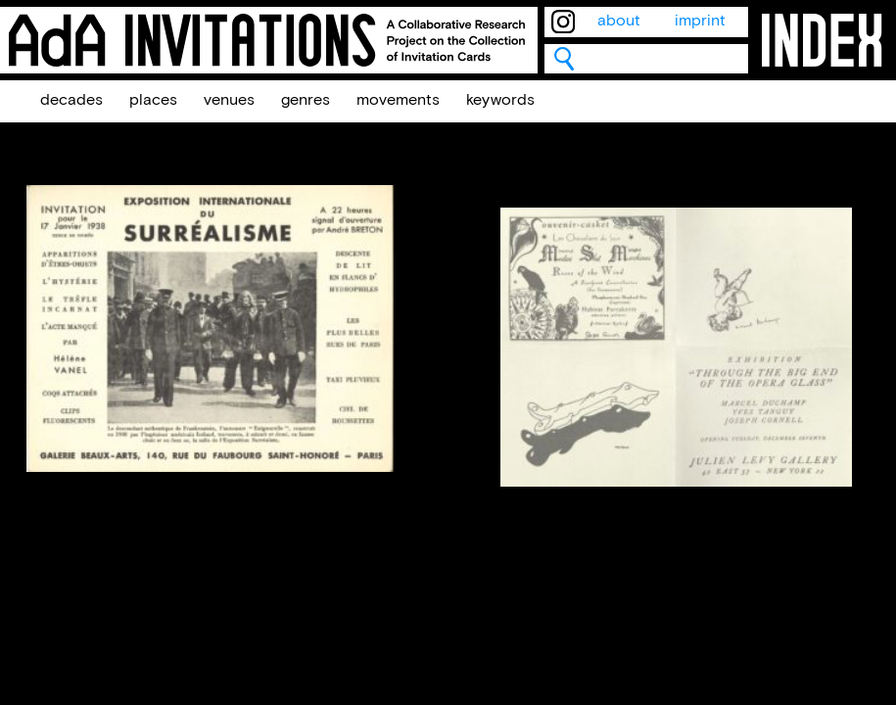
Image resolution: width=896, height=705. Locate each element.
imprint (700, 21)
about (618, 21)
